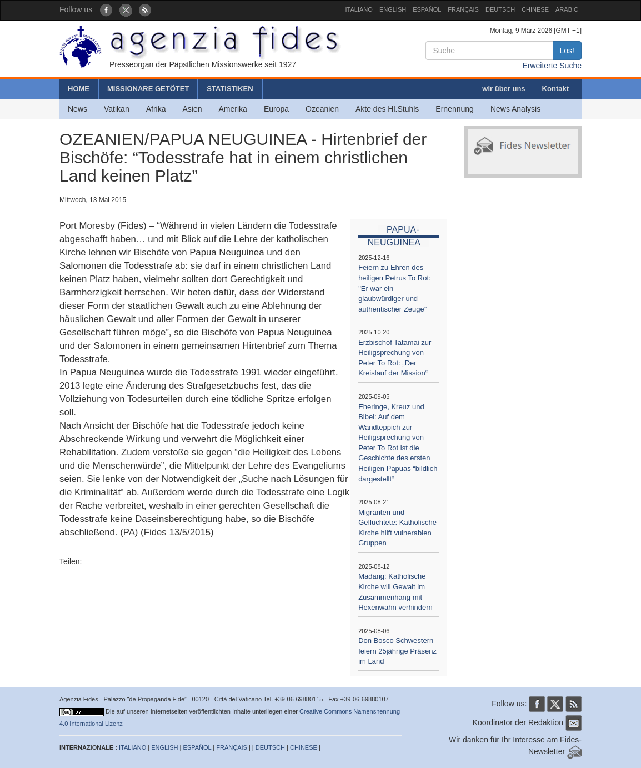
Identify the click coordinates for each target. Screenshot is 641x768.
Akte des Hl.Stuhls (387, 108)
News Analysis (515, 108)
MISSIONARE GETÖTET (148, 88)
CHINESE (535, 9)
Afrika (156, 108)
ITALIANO (359, 9)
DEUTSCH (500, 9)
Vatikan (116, 108)
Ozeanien (322, 108)
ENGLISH (392, 9)
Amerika (233, 108)
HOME (78, 88)
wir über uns (503, 88)
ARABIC (566, 9)
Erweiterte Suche (552, 65)
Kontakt (555, 88)
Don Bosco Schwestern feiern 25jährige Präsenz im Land (397, 650)
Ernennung (454, 108)
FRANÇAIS (463, 9)
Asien (192, 108)
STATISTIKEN (230, 88)
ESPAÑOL (427, 9)
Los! (567, 50)
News (77, 108)
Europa (276, 108)
